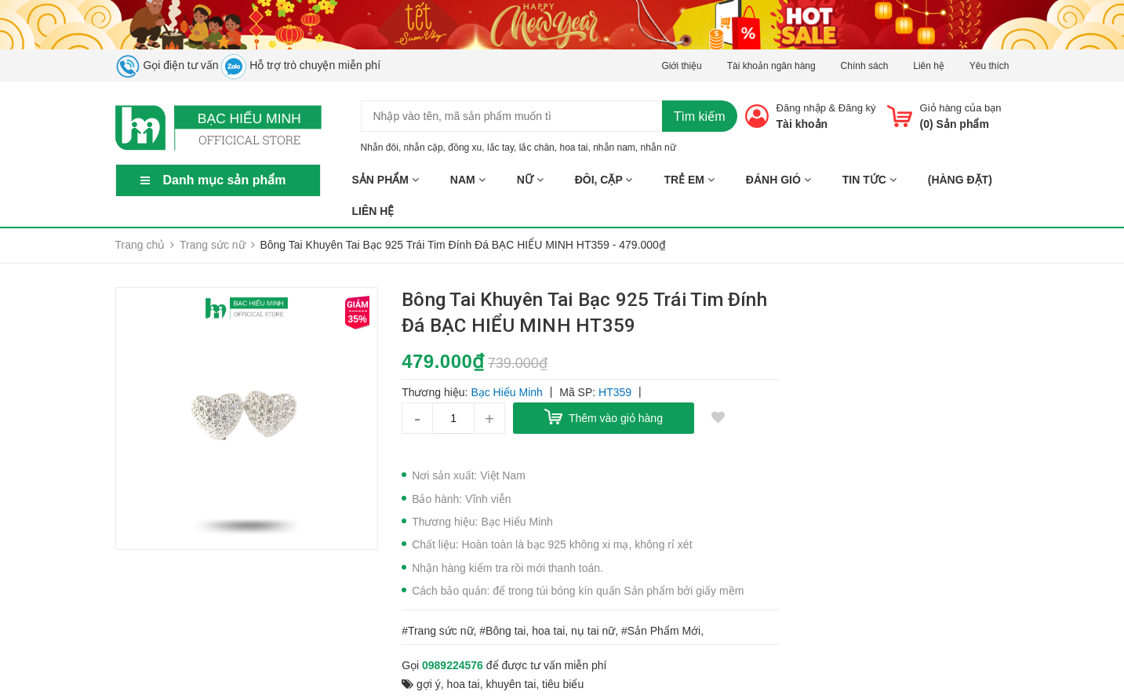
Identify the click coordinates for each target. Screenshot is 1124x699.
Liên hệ (928, 65)
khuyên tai (511, 684)
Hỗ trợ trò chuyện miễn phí (300, 65)
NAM (468, 179)
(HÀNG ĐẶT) (960, 179)
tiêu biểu (563, 684)
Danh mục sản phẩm (224, 180)
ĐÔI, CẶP (604, 179)
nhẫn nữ (658, 147)
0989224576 (452, 665)
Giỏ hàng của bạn (961, 108)
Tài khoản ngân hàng (771, 65)
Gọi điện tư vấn (167, 65)
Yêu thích (989, 65)
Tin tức (869, 179)
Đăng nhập (801, 108)
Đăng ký (857, 108)
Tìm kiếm (700, 116)
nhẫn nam (614, 147)
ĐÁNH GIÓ (778, 179)
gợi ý (428, 684)
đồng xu (465, 147)
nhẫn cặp (423, 147)
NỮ (530, 179)
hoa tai (573, 147)
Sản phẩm (385, 179)
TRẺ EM (689, 179)
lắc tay (500, 147)
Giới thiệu (681, 65)
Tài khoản (802, 124)
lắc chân (537, 147)
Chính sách (865, 65)
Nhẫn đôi (379, 147)
